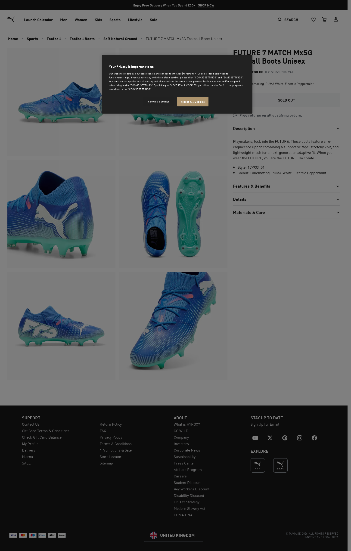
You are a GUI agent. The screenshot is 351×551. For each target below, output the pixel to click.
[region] (177, 84)
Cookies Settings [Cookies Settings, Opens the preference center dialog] (159, 101)
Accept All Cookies (193, 101)
